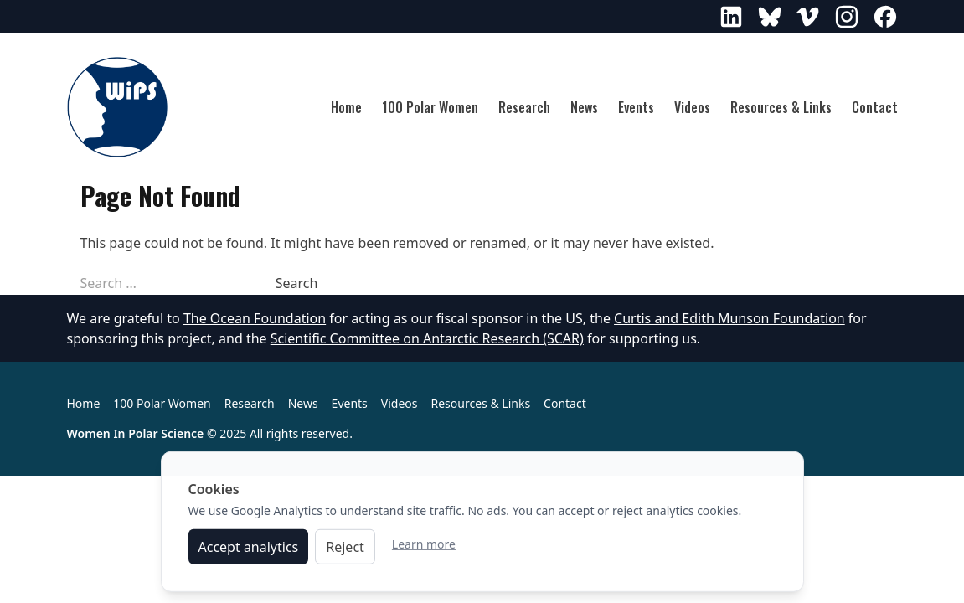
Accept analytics (248, 550)
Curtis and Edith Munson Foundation (729, 318)
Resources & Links (781, 107)
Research (524, 107)
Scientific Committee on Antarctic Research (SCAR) (427, 338)
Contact (875, 107)
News (584, 107)
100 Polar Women (430, 107)
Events (636, 107)
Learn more (424, 547)
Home (346, 107)
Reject (345, 550)
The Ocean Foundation (254, 318)
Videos (692, 107)
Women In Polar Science (135, 433)
